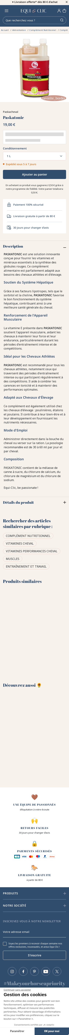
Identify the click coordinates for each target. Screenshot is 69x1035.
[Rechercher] (34, 21)
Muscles (12, 560)
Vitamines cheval (20, 545)
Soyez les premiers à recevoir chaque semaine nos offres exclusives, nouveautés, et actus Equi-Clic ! (35, 945)
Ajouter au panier (34, 175)
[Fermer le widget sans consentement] (17, 990)
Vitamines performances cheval (31, 552)
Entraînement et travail (26, 568)
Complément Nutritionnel (28, 537)
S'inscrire (34, 955)
